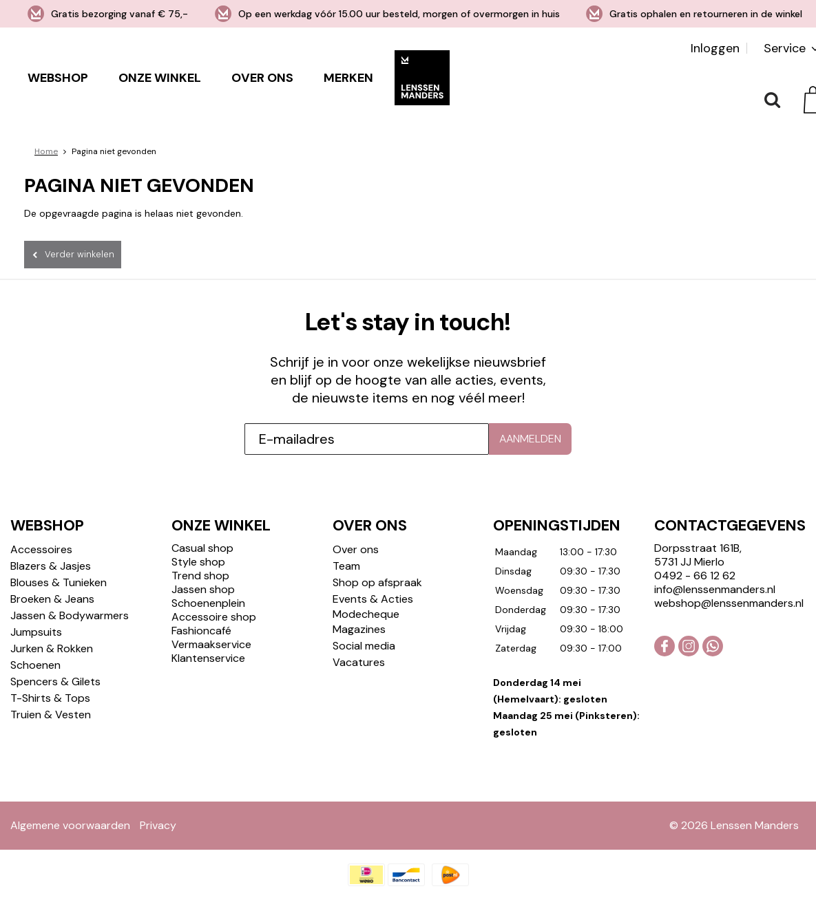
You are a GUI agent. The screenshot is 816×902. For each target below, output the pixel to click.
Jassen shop (203, 589)
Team (346, 566)
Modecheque (366, 614)
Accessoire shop (213, 617)
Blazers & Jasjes (50, 566)
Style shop (198, 562)
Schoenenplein (208, 603)
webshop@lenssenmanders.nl (729, 603)
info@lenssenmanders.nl (714, 589)
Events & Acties (373, 599)
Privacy (158, 825)
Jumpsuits (36, 632)
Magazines (359, 629)
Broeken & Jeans (52, 599)
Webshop (58, 77)
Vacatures (359, 662)
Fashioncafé (201, 630)
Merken (348, 77)
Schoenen (35, 665)
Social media (364, 645)
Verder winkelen (79, 254)
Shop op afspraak (377, 582)
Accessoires (41, 549)
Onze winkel (159, 77)
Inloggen (715, 48)
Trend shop (200, 575)
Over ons (262, 77)
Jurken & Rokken (51, 648)
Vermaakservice (211, 644)
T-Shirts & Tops (50, 698)
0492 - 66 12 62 (694, 575)
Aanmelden (530, 438)
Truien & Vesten (50, 714)
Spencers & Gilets (55, 681)
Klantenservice (208, 658)
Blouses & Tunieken (58, 582)
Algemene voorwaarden (70, 825)
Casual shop (202, 548)
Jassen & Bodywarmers (69, 615)
